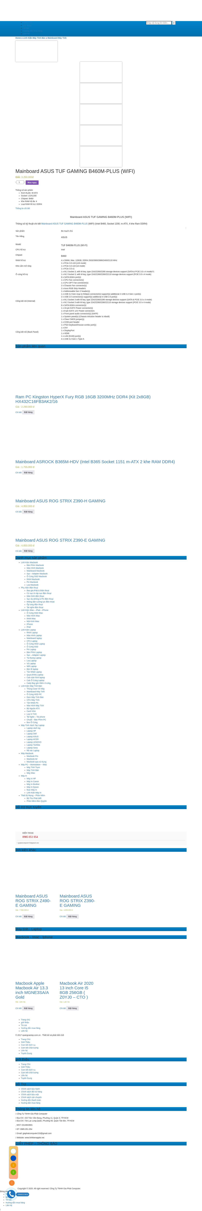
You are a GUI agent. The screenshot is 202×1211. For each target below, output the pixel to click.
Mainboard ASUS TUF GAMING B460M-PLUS (64, 224)
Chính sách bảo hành (30, 1089)
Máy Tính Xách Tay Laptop (32, 725)
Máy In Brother (33, 784)
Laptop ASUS (32, 736)
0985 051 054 (30, 836)
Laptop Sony (32, 748)
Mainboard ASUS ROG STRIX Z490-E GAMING (33, 901)
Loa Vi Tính (32, 714)
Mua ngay (32, 182)
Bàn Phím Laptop (34, 652)
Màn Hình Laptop (34, 635)
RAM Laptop (32, 632)
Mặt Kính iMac (33, 621)
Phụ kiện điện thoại (29, 588)
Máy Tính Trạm (33, 767)
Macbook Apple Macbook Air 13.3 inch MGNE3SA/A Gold (32, 990)
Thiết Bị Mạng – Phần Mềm (33, 795)
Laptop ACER (33, 739)
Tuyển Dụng (26, 1053)
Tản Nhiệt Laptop (34, 672)
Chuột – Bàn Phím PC (36, 720)
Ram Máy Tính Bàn (35, 697)
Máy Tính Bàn (33, 770)
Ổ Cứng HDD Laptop (36, 644)
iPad (29, 627)
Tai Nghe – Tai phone (36, 717)
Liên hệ (26, 34)
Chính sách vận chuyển (31, 1097)
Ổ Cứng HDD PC (34, 694)
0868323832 (22, 1194)
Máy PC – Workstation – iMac (34, 764)
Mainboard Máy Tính (57, 38)
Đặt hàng (28, 412)
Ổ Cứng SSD (32, 647)
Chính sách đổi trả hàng (31, 1092)
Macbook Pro (32, 756)
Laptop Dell (32, 734)
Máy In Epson (33, 787)
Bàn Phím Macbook (35, 565)
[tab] (101, 208)
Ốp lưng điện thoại (35, 604)
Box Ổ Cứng (32, 722)
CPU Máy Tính (33, 700)
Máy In (24, 776)
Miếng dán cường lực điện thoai (40, 602)
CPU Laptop (32, 641)
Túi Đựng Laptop (34, 658)
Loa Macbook (32, 585)
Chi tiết (18, 412)
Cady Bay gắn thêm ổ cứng (39, 683)
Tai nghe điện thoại (35, 607)
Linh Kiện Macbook (29, 562)
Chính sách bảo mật (30, 1094)
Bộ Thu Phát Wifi (34, 798)
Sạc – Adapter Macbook (37, 574)
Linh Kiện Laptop (28, 630)
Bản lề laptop (32, 669)
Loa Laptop (31, 661)
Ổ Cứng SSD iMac (35, 613)
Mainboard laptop (34, 638)
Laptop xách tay (34, 728)
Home (18, 38)
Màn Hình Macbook (35, 568)
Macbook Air (32, 759)
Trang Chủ (25, 1039)
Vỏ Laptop (31, 663)
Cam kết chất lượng (29, 1048)
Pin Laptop (31, 649)
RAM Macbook (33, 579)
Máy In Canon (33, 781)
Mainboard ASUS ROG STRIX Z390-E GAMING (60, 540)
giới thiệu (27, 25)
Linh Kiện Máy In (34, 793)
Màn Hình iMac (33, 616)
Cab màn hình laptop (36, 677)
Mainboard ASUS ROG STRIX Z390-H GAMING (60, 501)
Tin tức (26, 28)
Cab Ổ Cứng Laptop (35, 680)
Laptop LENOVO (34, 742)
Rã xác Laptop (33, 750)
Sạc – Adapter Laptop (36, 655)
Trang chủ (27, 22)
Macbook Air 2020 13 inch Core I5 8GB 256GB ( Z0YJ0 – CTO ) (76, 990)
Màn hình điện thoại (35, 596)
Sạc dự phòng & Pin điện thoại (40, 599)
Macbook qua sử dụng (36, 762)
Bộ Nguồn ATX (33, 708)
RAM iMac (31, 618)
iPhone (30, 624)
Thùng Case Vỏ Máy (36, 689)
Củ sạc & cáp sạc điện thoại (39, 593)
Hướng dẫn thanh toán (31, 1100)
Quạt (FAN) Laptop (35, 675)
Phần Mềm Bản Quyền (37, 801)
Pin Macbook (32, 582)
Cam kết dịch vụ (28, 1045)
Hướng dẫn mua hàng (32, 31)
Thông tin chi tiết (22, 208)
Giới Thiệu (25, 1042)
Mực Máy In (32, 790)
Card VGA (31, 711)
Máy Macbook (27, 753)
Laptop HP (31, 731)
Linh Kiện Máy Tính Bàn (34, 38)
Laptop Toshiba (33, 745)
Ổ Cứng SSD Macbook (37, 576)
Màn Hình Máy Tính (35, 705)
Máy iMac (31, 773)
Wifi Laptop (31, 666)
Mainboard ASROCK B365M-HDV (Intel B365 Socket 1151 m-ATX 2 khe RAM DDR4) (95, 461)
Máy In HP (31, 778)
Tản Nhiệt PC (32, 703)
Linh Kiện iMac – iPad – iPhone (34, 610)
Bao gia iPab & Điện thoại (38, 590)
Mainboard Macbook (35, 571)
